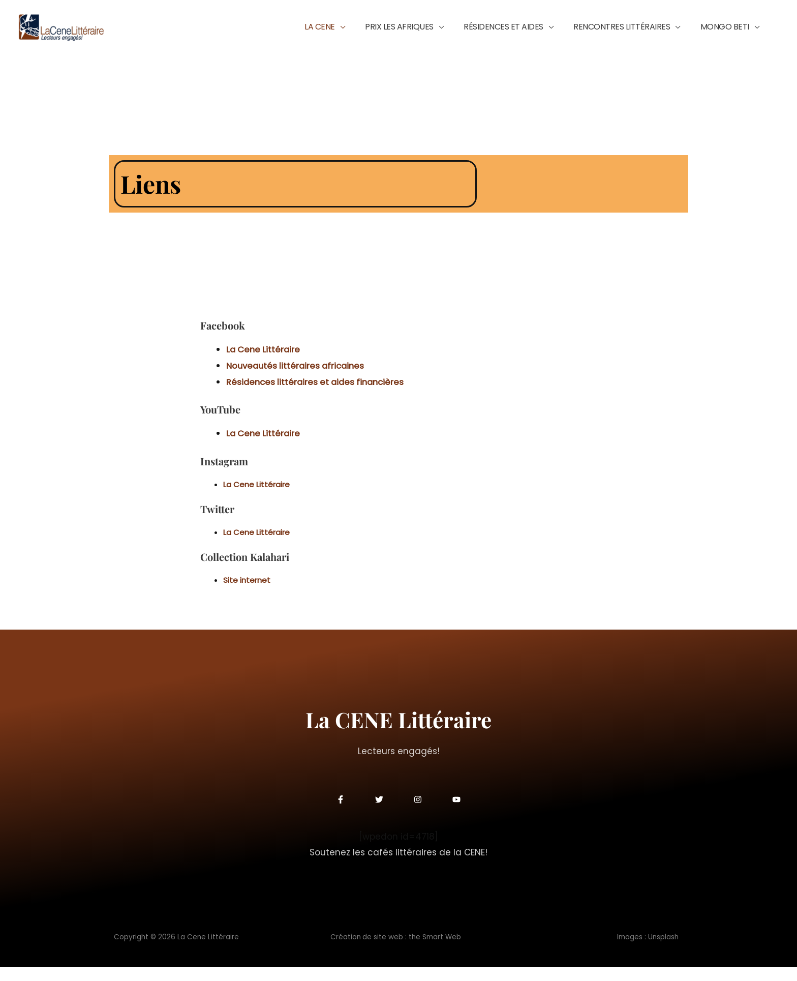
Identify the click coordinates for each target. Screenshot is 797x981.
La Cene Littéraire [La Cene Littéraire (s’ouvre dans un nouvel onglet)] (264, 364)
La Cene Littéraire (256, 498)
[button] (386, 34)
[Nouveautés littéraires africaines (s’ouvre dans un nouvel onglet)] (298, 380)
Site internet (246, 594)
